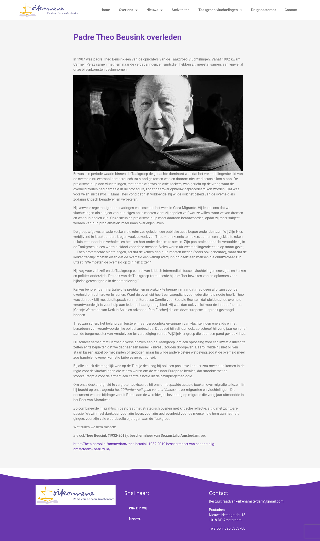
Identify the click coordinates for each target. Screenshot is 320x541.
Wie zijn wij (138, 508)
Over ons (128, 10)
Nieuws (154, 10)
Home (105, 10)
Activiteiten (181, 10)
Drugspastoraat (263, 10)
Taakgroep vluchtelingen (220, 10)
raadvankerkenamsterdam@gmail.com (253, 501)
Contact (291, 10)
